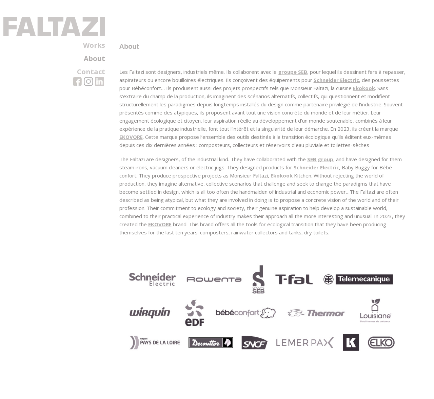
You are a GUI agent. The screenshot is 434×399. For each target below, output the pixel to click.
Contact (91, 72)
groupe (287, 83)
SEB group (319, 170)
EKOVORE (171, 148)
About (94, 59)
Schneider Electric (359, 91)
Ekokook (129, 107)
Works (94, 45)
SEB (301, 83)
